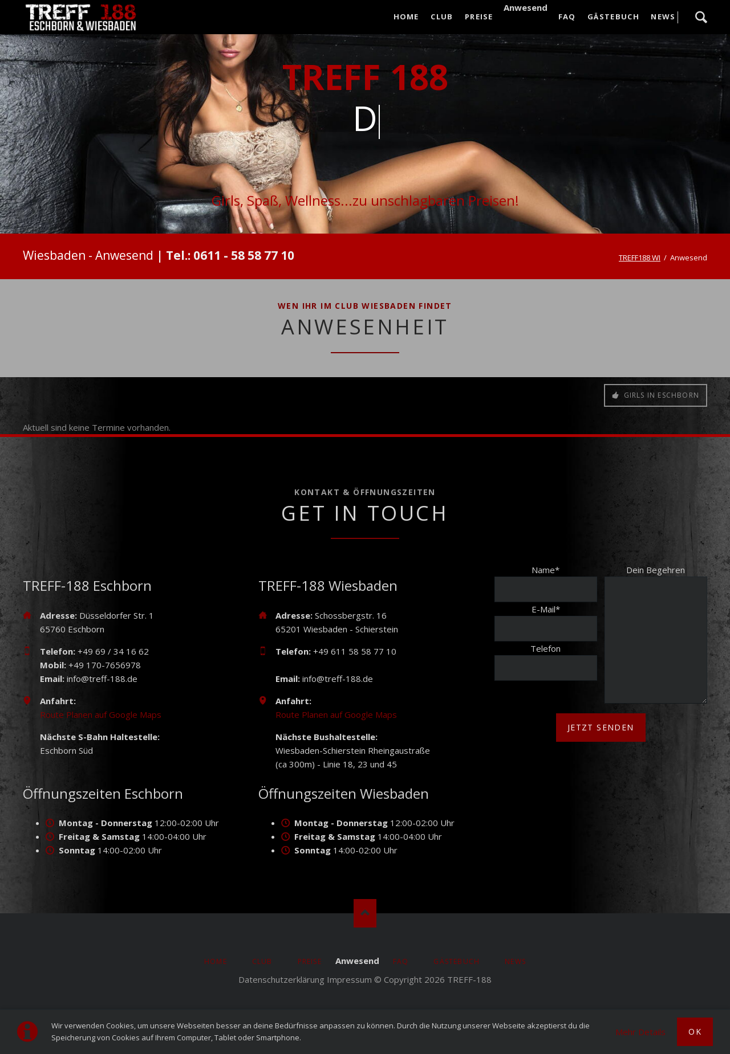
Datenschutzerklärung (281, 979)
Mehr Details (640, 1031)
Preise (310, 961)
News (515, 961)
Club (262, 961)
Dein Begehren (655, 569)
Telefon (545, 648)
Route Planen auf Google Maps (100, 714)
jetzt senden (600, 727)
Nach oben (365, 913)
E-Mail (546, 609)
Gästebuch (456, 961)
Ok (694, 1031)
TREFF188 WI (639, 257)
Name (545, 569)
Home (215, 961)
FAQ (401, 961)
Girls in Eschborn (660, 395)
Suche (701, 17)
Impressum (349, 979)
